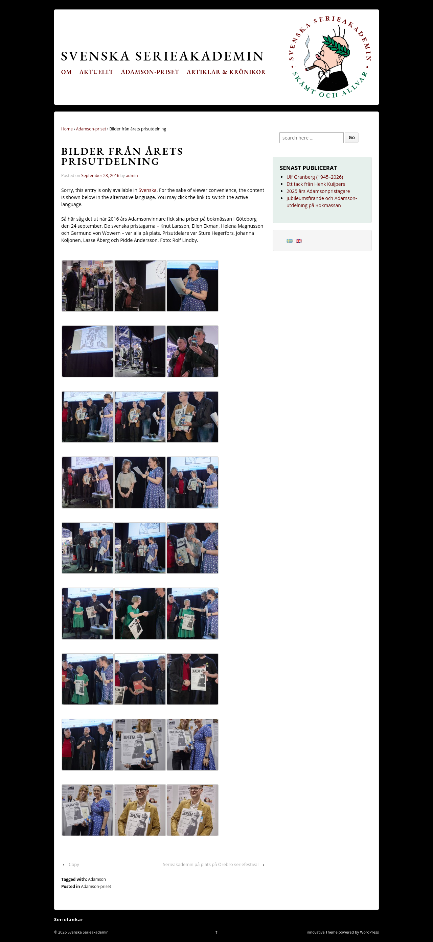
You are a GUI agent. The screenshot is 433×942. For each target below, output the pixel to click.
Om (66, 72)
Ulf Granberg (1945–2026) (315, 177)
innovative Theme (322, 932)
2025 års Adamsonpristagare (318, 191)
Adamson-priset (150, 72)
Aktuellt (96, 72)
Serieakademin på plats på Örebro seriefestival (211, 864)
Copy (74, 864)
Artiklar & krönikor (226, 72)
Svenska (148, 190)
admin (132, 175)
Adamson (97, 879)
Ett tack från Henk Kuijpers (316, 184)
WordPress (369, 932)
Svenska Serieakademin (163, 56)
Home (67, 129)
